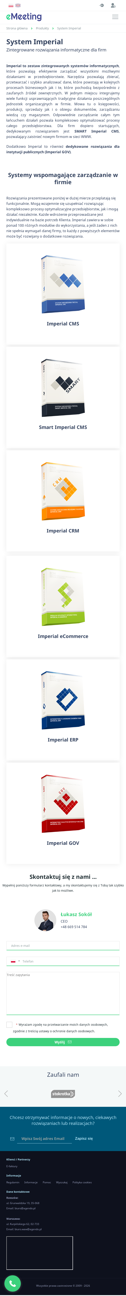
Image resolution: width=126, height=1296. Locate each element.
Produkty (42, 28)
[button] (6, 1094)
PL (11, 5)
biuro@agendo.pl (25, 1209)
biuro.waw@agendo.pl (28, 1230)
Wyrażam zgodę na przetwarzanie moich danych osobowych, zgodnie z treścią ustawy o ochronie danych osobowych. (57, 1028)
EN (18, 5)
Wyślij (63, 1043)
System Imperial (69, 28)
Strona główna (17, 28)
